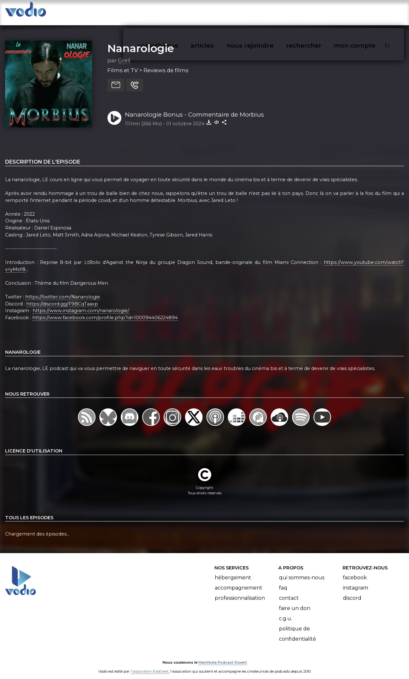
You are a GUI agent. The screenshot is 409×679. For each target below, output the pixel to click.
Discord (352, 592)
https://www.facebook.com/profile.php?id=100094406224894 (105, 311)
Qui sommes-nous (301, 571)
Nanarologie (140, 41)
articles (216, 11)
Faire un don (294, 602)
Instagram (355, 581)
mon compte (365, 11)
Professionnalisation (240, 592)
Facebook (355, 571)
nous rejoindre (263, 11)
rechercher (315, 11)
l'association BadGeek (150, 665)
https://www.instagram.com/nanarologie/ (81, 304)
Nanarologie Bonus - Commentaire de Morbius (194, 108)
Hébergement (233, 571)
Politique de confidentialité (297, 627)
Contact (289, 592)
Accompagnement (238, 581)
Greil (124, 54)
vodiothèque (173, 11)
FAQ (283, 581)
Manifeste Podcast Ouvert (222, 656)
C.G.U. (285, 612)
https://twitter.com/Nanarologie (62, 290)
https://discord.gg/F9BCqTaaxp (62, 297)
